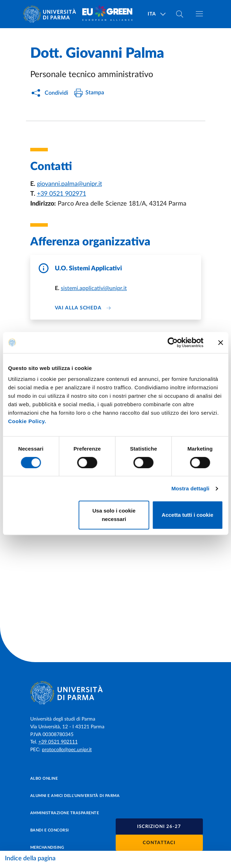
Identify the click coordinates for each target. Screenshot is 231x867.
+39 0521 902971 (61, 194)
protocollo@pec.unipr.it (67, 749)
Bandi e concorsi (49, 830)
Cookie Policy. (27, 421)
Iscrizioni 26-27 (159, 826)
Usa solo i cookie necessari (114, 515)
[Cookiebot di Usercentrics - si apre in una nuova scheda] (172, 342)
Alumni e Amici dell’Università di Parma (75, 796)
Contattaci (159, 843)
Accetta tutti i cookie (187, 515)
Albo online (44, 778)
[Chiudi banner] (220, 342)
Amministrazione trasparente (64, 813)
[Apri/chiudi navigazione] (199, 14)
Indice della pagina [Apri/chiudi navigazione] (30, 858)
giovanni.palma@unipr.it (69, 184)
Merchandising (47, 847)
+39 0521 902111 (58, 742)
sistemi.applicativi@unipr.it (94, 288)
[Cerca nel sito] (179, 14)
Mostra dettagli (190, 488)
